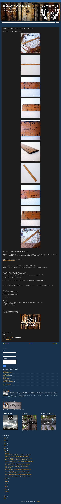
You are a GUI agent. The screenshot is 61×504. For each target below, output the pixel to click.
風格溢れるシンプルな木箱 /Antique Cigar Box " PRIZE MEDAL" (17, 456)
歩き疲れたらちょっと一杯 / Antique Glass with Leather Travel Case (18, 469)
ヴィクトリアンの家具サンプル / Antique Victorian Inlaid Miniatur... (17, 471)
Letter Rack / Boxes (6, 375)
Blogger (38, 501)
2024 (5, 440)
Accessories (5, 371)
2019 (5, 448)
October (6, 478)
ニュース (4, 386)
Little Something (6, 378)
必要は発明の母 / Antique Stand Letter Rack (13, 467)
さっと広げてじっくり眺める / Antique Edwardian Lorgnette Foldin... (18, 464)
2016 (5, 496)
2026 (5, 437)
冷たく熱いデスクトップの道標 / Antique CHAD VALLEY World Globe (18, 454)
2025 (5, 438)
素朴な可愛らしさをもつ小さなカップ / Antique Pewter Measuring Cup (18, 458)
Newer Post (6, 343)
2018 (5, 450)
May (6, 486)
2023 (5, 442)
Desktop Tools (8, 339)
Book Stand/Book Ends (7, 372)
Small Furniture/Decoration (8, 381)
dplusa (11, 391)
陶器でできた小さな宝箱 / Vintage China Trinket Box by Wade (16, 466)
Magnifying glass (6, 380)
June (6, 484)
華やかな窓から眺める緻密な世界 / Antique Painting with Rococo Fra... (18, 476)
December (7, 451)
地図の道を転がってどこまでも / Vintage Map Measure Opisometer (18, 463)
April (6, 488)
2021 (5, 445)
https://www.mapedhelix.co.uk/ (9, 260)
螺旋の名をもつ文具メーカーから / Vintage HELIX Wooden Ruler (17, 459)
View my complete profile (7, 397)
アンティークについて (7, 384)
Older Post (55, 343)
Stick (4, 383)
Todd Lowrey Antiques (16, 5)
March (6, 489)
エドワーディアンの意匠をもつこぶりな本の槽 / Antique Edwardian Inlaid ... (19, 461)
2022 (5, 443)
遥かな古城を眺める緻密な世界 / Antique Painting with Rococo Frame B (18, 474)
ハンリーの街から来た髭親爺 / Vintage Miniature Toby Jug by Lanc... (18, 472)
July (6, 483)
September (7, 479)
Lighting (4, 377)
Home (30, 343)
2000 (5, 498)
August (6, 481)
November (7, 453)
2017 (5, 495)
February (7, 491)
